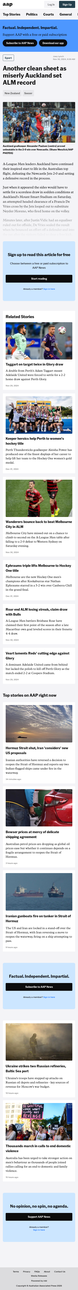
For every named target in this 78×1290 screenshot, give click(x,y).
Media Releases (39, 1276)
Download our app (53, 43)
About (47, 1271)
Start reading (39, 278)
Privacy (26, 1271)
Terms (16, 1271)
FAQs (37, 1271)
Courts (48, 14)
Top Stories (11, 14)
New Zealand (12, 93)
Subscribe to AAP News (20, 43)
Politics (32, 14)
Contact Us (59, 1271)
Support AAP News (39, 1216)
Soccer (28, 93)
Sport (8, 58)
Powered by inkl (39, 1281)
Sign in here (49, 289)
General (66, 14)
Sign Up (67, 4)
